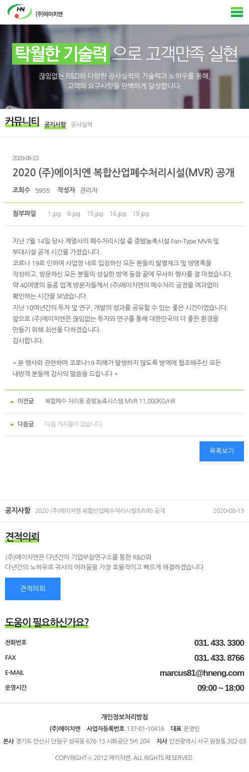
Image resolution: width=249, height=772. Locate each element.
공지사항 (55, 125)
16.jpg (118, 214)
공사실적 (81, 125)
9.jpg (73, 214)
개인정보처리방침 (124, 717)
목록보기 (222, 451)
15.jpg (94, 214)
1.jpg (54, 214)
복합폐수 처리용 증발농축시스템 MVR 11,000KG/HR (110, 401)
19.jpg (140, 214)
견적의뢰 (33, 588)
